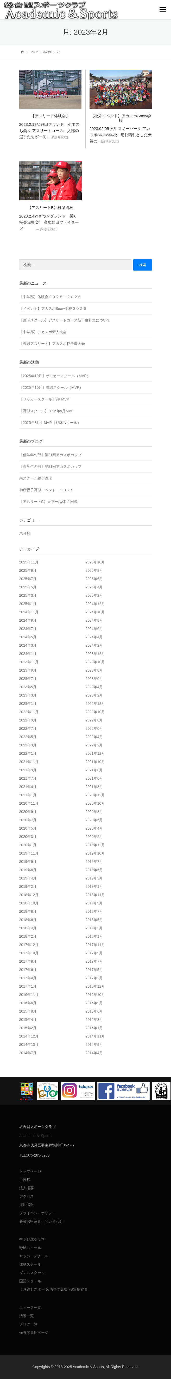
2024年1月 (28, 654)
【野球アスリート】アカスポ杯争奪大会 (52, 344)
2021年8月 (94, 770)
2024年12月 (95, 604)
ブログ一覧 (28, 1324)
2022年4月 (94, 737)
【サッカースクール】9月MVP (44, 399)
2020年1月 (28, 845)
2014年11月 (95, 1036)
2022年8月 (94, 720)
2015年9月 (94, 1003)
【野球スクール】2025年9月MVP (46, 411)
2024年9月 (28, 620)
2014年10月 (29, 1044)
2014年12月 (29, 1036)
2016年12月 (95, 986)
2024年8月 (94, 620)
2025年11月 (29, 562)
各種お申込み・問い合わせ (41, 1221)
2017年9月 (94, 953)
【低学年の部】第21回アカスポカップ (50, 455)
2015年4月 (28, 1019)
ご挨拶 (24, 1180)
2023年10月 (95, 662)
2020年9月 (28, 812)
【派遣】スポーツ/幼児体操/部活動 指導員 (53, 1289)
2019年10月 (95, 853)
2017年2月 (94, 978)
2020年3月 (28, 837)
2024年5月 (28, 637)
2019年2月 (28, 886)
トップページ (30, 1171)
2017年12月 (29, 945)
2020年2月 (94, 837)
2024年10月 (95, 612)
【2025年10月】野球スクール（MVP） (51, 387)
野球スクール (30, 1248)
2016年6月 (28, 1003)
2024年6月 (94, 629)
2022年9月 (28, 720)
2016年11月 (29, 995)
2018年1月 (94, 936)
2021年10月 (95, 762)
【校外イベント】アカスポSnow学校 (120, 118)
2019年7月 (94, 861)
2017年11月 (95, 945)
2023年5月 (28, 687)
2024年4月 (94, 637)
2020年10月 (95, 803)
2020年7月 (28, 820)
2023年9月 (28, 670)
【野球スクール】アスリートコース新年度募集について (64, 320)
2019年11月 (29, 853)
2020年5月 (28, 828)
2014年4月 (94, 1053)
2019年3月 (94, 878)
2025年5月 (28, 587)
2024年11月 (29, 612)
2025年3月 (28, 595)
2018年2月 (28, 936)
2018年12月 (29, 895)
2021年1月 (28, 795)
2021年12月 (95, 753)
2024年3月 (28, 645)
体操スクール (30, 1264)
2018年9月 (94, 903)
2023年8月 (94, 670)
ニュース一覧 (30, 1307)
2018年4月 (28, 928)
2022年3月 (28, 745)
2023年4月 (94, 687)
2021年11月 (29, 762)
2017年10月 (29, 953)
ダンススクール (32, 1273)
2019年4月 (28, 878)
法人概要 (26, 1188)
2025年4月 (94, 587)
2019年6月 (28, 870)
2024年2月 (94, 645)
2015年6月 (94, 1011)
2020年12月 (95, 795)
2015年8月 (28, 1011)
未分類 (24, 533)
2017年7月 (94, 961)
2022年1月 (28, 753)
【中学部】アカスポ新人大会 (43, 332)
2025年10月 (95, 562)
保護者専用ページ (33, 1332)
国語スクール (30, 1281)
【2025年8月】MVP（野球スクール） (50, 423)
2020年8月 (94, 812)
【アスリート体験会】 (50, 116)
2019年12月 (95, 845)
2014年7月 (28, 1053)
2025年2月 (94, 595)
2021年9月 (28, 770)
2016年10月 (95, 995)
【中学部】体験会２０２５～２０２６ (50, 297)
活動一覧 (26, 1316)
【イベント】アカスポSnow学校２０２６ (53, 308)
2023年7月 (28, 679)
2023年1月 (28, 703)
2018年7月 (94, 911)
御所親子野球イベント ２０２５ (46, 490)
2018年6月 (28, 920)
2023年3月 (28, 695)
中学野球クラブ (32, 1239)
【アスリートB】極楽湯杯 (50, 207)
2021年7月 (28, 778)
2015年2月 (28, 1028)
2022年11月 (29, 712)
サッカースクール (33, 1256)
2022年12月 (95, 703)
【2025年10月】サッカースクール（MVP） (54, 376)
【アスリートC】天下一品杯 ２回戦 (48, 502)
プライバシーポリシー (37, 1213)
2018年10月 (29, 903)
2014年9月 (94, 1044)
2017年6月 (28, 970)
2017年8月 (28, 961)
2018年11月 (95, 895)
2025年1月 (28, 604)
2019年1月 (94, 886)
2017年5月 (94, 970)
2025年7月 (28, 579)
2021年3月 (94, 787)
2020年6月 (94, 820)
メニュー (162, 10)
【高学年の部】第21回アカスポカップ (50, 466)
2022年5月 (28, 737)
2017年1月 (28, 986)
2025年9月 (28, 570)
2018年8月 (28, 911)
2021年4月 (28, 787)
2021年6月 (94, 778)
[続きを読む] (59, 137)
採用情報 (26, 1205)
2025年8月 (94, 570)
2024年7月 (28, 629)
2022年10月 (95, 712)
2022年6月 (94, 728)
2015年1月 (94, 1028)
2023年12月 (95, 654)
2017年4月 (28, 978)
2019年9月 (28, 861)
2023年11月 (29, 662)
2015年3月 (94, 1019)
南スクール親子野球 (35, 478)
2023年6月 (94, 679)
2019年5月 (94, 870)
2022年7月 (28, 728)
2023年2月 (94, 695)
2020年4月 (94, 828)
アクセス (26, 1196)
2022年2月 (94, 745)
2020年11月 (29, 803)
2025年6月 (94, 579)
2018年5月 (94, 920)
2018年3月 (94, 928)
